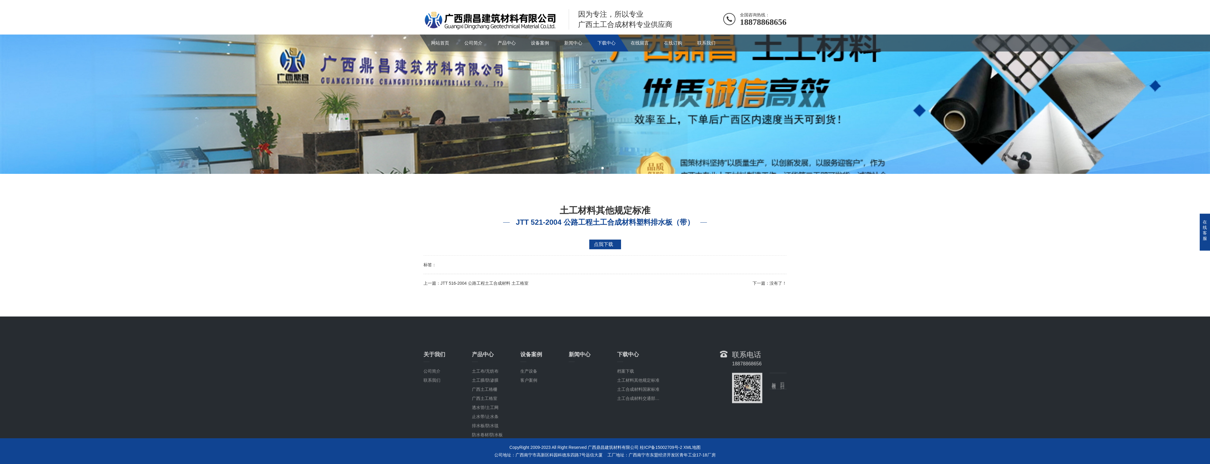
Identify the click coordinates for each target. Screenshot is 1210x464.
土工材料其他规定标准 (638, 419)
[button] (602, 168)
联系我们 (706, 42)
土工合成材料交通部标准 (640, 437)
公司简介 (473, 42)
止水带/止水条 (485, 455)
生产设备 (528, 410)
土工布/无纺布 (485, 410)
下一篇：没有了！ (769, 283)
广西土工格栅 (484, 428)
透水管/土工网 (485, 446)
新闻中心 (573, 42)
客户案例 (528, 419)
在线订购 (673, 42)
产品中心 (507, 42)
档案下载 (625, 410)
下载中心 (606, 42)
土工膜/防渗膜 (485, 419)
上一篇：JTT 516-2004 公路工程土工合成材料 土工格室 (476, 283)
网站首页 (440, 42)
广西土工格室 (484, 437)
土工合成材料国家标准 (638, 428)
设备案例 (540, 42)
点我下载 (603, 244)
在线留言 (640, 42)
